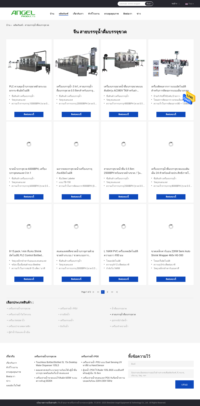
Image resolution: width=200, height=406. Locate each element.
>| (117, 292)
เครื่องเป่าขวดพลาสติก (19, 326)
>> (112, 292)
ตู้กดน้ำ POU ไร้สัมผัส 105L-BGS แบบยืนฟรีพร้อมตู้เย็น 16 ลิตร (103, 371)
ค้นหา (149, 4)
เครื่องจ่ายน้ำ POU (68, 308)
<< (98, 292)
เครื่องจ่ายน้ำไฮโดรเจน (20, 314)
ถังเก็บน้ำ (64, 326)
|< (93, 292)
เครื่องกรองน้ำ (67, 320)
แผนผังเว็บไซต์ (13, 385)
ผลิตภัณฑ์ (63, 13)
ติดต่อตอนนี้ (29, 114)
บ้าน (52, 13)
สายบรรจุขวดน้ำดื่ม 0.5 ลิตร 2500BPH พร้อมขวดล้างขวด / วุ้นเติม (122, 171)
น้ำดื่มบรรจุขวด (119, 308)
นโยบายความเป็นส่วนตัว (47, 403)
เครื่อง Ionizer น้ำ (17, 320)
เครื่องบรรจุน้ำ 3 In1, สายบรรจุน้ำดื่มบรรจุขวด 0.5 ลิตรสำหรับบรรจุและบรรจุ (75, 89)
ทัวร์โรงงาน (94, 13)
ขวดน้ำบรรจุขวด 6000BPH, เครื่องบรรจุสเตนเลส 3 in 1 (28, 170)
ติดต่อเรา (127, 13)
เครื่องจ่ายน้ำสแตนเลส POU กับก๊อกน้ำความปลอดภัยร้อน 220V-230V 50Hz (104, 379)
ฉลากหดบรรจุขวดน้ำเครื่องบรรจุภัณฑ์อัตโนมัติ (74, 170)
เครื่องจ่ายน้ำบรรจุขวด (19, 308)
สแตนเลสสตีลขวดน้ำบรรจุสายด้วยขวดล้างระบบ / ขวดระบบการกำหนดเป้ (75, 253)
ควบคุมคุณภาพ (111, 13)
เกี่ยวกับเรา (78, 13)
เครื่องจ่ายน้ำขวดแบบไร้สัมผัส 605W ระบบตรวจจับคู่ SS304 (56, 379)
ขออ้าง (174, 3)
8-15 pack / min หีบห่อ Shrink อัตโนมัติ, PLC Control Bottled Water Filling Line (25, 253)
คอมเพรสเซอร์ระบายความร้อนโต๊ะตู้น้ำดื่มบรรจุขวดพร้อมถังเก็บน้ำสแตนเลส (56, 371)
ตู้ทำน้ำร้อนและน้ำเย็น (19, 332)
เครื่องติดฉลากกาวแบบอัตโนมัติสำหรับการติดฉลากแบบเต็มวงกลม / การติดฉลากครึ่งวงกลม (171, 89)
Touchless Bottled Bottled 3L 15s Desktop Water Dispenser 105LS (56, 364)
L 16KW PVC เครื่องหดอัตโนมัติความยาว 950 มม (121, 253)
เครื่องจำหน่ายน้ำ (120, 326)
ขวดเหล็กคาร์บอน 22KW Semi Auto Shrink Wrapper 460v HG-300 (170, 253)
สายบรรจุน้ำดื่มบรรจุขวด (124, 314)
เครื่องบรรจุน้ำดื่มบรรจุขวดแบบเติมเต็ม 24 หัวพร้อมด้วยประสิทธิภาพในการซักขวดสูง (170, 171)
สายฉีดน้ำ (65, 314)
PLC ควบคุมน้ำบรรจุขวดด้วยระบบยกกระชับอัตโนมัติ (27, 88)
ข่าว (139, 13)
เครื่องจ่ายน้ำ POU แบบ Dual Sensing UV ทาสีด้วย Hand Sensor (102, 364)
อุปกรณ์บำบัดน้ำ (119, 320)
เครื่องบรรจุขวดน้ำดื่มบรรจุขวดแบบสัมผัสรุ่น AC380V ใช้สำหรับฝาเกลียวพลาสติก (123, 89)
